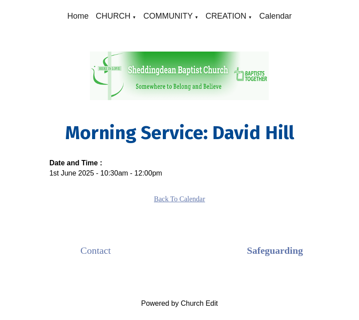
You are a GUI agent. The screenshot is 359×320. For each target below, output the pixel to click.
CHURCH (113, 16)
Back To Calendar (179, 199)
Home (78, 16)
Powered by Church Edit (179, 303)
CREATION (226, 16)
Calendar (275, 16)
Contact (96, 250)
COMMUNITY (168, 16)
